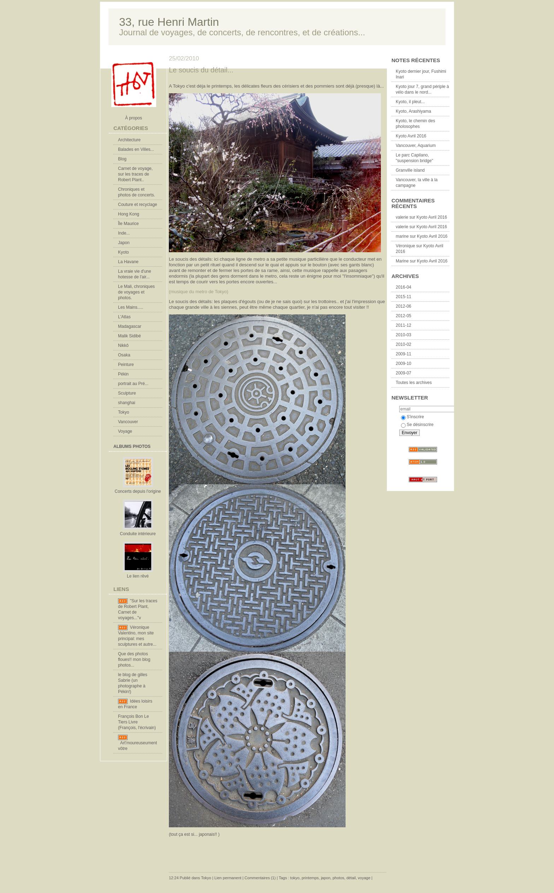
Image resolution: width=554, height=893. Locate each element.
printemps (310, 878)
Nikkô (123, 345)
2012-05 (403, 315)
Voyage (125, 431)
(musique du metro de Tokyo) (198, 291)
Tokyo (123, 412)
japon (325, 878)
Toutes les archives (414, 382)
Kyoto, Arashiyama (413, 111)
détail (350, 878)
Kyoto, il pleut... (410, 101)
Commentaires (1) (260, 878)
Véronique (405, 245)
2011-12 (403, 325)
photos (338, 878)
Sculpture (127, 393)
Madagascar (129, 326)
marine (402, 236)
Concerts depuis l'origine (137, 491)
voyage (364, 878)
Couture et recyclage (137, 204)
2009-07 (403, 373)
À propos (133, 118)
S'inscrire (412, 416)
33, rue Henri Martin (169, 22)
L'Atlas (124, 316)
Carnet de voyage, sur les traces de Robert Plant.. (135, 174)
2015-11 (403, 296)
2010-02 (403, 344)
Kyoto (123, 252)
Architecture (129, 139)
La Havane (128, 261)
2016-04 (403, 287)
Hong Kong (128, 214)
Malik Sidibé (129, 335)
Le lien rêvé (138, 576)
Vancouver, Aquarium (416, 145)
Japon (124, 242)
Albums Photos (132, 446)
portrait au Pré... (133, 383)
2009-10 (403, 363)
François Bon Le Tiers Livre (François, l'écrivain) (137, 722)
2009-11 (403, 353)
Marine (402, 261)
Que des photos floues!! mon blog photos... (134, 659)
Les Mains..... (130, 307)
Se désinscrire (417, 424)
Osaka (124, 355)
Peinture (126, 364)
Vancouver (128, 421)
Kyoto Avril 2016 (411, 136)
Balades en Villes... (136, 149)
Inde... (124, 233)
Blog (122, 158)
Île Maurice (128, 223)
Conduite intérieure (137, 533)
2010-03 (403, 334)
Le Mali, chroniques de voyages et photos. (136, 292)
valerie (402, 217)
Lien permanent (227, 878)
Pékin (123, 374)
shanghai (126, 402)
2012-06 (403, 306)
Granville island (410, 170)
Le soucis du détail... (201, 70)
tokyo (294, 878)
